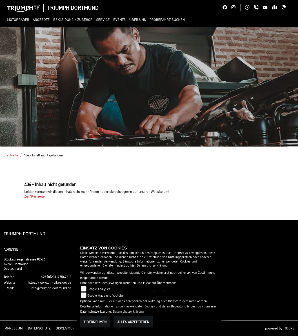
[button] (19, 20)
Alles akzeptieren (133, 322)
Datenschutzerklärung (152, 265)
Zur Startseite (34, 196)
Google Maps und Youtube (105, 295)
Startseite (11, 155)
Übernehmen (95, 322)
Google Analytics (98, 289)
